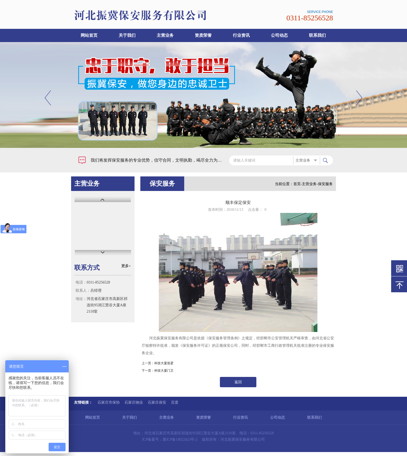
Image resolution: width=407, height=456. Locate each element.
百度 (174, 402)
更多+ (126, 266)
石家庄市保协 (109, 402)
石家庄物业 (133, 402)
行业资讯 (241, 35)
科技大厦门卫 (163, 370)
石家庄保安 (157, 402)
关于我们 (127, 35)
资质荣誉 (203, 35)
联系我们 (317, 35)
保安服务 (325, 184)
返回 (238, 382)
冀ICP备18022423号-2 (180, 439)
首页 (297, 184)
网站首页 (89, 35)
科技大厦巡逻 (163, 363)
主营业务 (165, 35)
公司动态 (279, 35)
